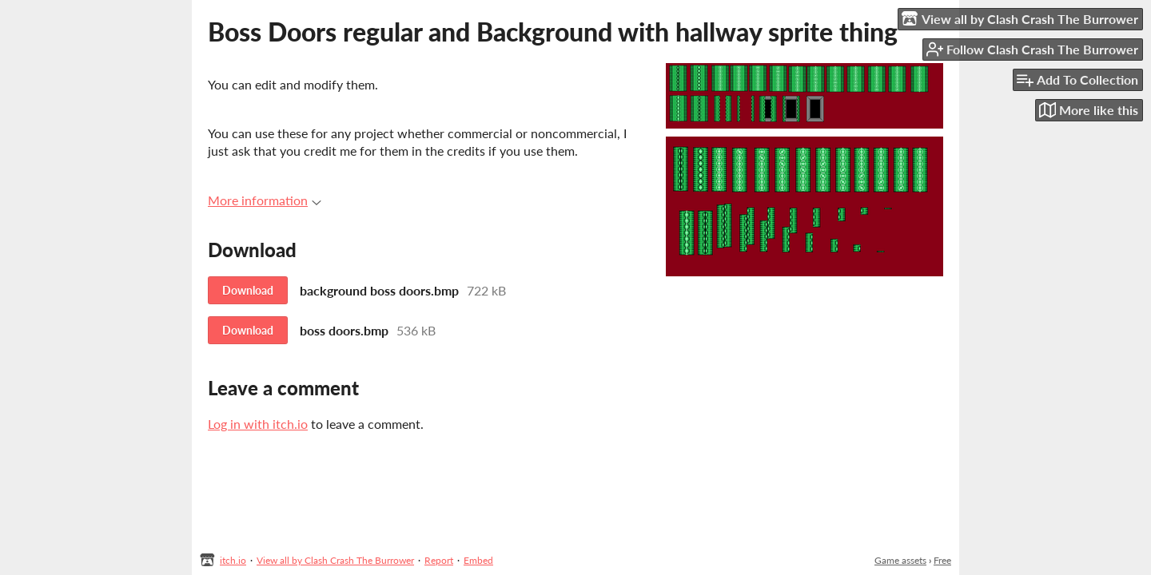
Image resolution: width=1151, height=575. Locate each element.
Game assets (900, 560)
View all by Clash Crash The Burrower (335, 560)
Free (942, 560)
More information (264, 200)
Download (247, 290)
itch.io (233, 560)
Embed (478, 560)
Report (438, 560)
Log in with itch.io (258, 423)
